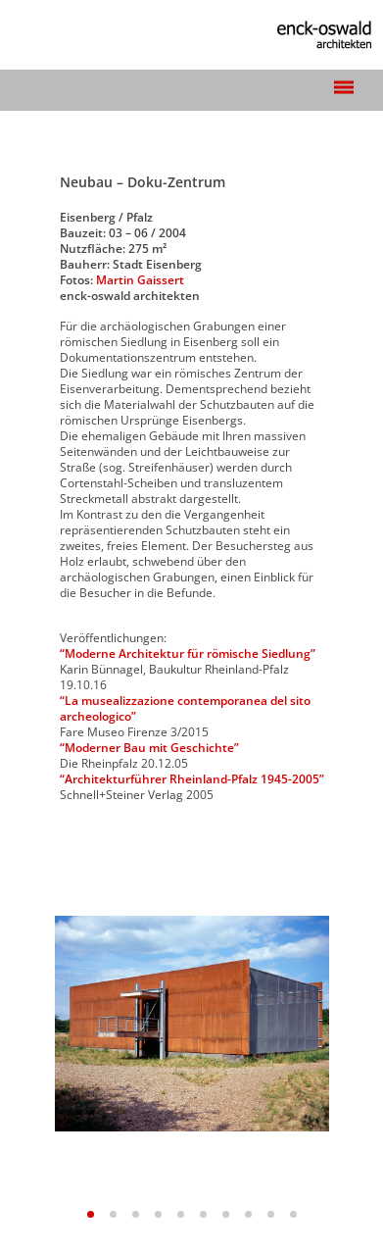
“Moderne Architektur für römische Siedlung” (187, 653)
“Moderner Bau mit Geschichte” (149, 747)
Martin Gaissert (140, 280)
